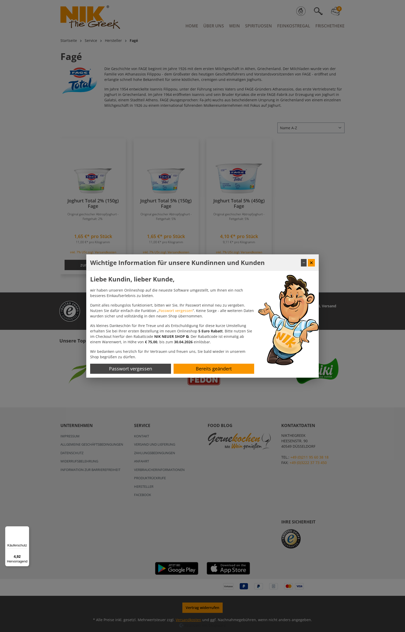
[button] (171, 336)
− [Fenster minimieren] (303, 263)
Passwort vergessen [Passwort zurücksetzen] (130, 369)
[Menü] (26, 529)
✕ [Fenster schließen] (311, 263)
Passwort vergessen (176, 310)
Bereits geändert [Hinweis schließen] (214, 369)
